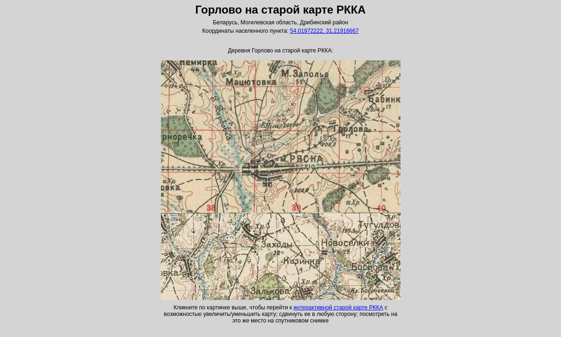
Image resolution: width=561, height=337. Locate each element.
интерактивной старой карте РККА (338, 307)
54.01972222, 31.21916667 (324, 31)
